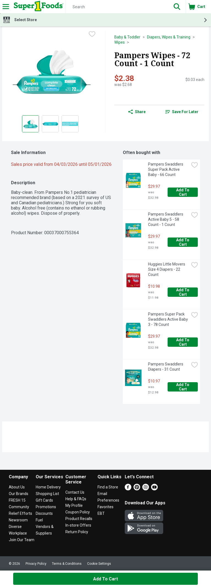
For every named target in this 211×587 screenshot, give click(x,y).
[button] (177, 6)
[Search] (117, 6)
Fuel (39, 520)
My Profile (74, 505)
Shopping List (47, 493)
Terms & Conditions (67, 564)
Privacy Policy (36, 564)
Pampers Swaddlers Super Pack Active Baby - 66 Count (166, 169)
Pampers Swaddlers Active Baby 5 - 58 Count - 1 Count (166, 219)
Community (19, 507)
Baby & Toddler (127, 37)
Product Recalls (78, 518)
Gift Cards (44, 500)
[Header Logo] (37, 6)
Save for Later (181, 112)
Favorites (105, 507)
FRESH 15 (17, 500)
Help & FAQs (75, 499)
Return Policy (76, 532)
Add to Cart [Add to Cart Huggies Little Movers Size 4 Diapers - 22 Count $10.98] (183, 292)
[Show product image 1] (30, 123)
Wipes (119, 42)
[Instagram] (145, 488)
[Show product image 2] (50, 123)
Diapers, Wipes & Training (168, 37)
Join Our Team (21, 540)
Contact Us (74, 492)
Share (137, 112)
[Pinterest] (137, 488)
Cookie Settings (99, 564)
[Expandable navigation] (5, 6)
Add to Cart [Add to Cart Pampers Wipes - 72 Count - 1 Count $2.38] (105, 579)
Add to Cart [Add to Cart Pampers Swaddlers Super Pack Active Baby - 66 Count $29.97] (183, 192)
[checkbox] (92, 34)
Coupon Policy (77, 512)
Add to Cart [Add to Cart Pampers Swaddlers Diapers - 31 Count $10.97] (183, 386)
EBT (101, 513)
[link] (181, 111)
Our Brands (18, 493)
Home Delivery (48, 487)
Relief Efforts (20, 513)
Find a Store (108, 487)
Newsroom (18, 520)
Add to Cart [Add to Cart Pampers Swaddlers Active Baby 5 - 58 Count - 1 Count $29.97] (183, 242)
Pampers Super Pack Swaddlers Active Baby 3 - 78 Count (168, 319)
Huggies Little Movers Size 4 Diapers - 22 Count (167, 269)
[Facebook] (128, 488)
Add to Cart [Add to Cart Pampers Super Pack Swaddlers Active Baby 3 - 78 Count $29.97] (183, 342)
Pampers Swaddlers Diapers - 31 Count (166, 366)
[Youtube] (154, 488)
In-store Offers (78, 525)
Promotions (46, 507)
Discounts (44, 513)
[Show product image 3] (70, 123)
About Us (17, 487)
